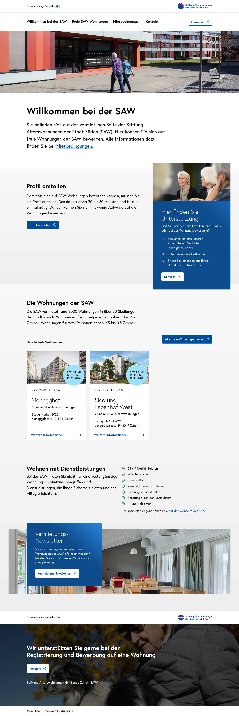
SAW (57, 6)
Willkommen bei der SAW (47, 22)
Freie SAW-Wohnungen (90, 22)
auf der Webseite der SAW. (187, 511)
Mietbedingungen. (74, 146)
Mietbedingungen (126, 22)
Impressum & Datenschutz (58, 710)
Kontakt (152, 22)
